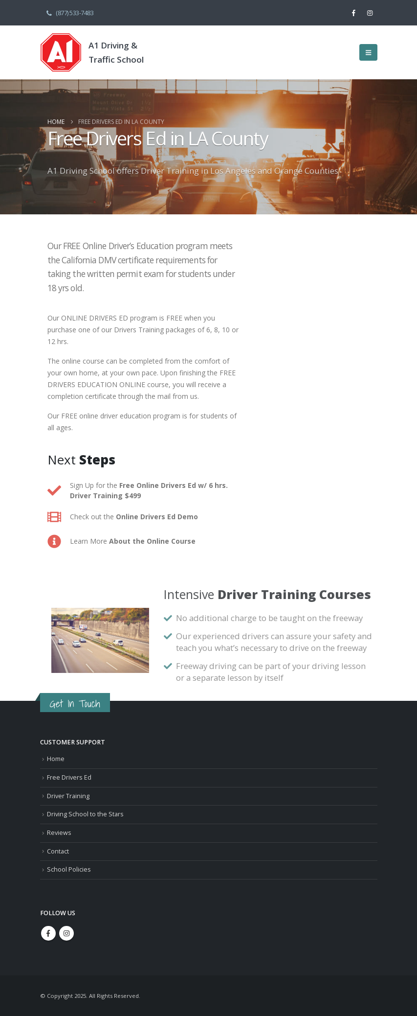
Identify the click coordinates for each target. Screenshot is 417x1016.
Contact (58, 851)
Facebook (48, 933)
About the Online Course (152, 541)
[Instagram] (369, 13)
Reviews (59, 833)
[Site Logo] (61, 52)
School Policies (69, 869)
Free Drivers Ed (69, 777)
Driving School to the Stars (85, 814)
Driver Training (68, 796)
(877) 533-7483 (69, 12)
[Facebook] (353, 13)
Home (56, 759)
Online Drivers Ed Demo (157, 516)
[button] (368, 52)
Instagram (66, 933)
